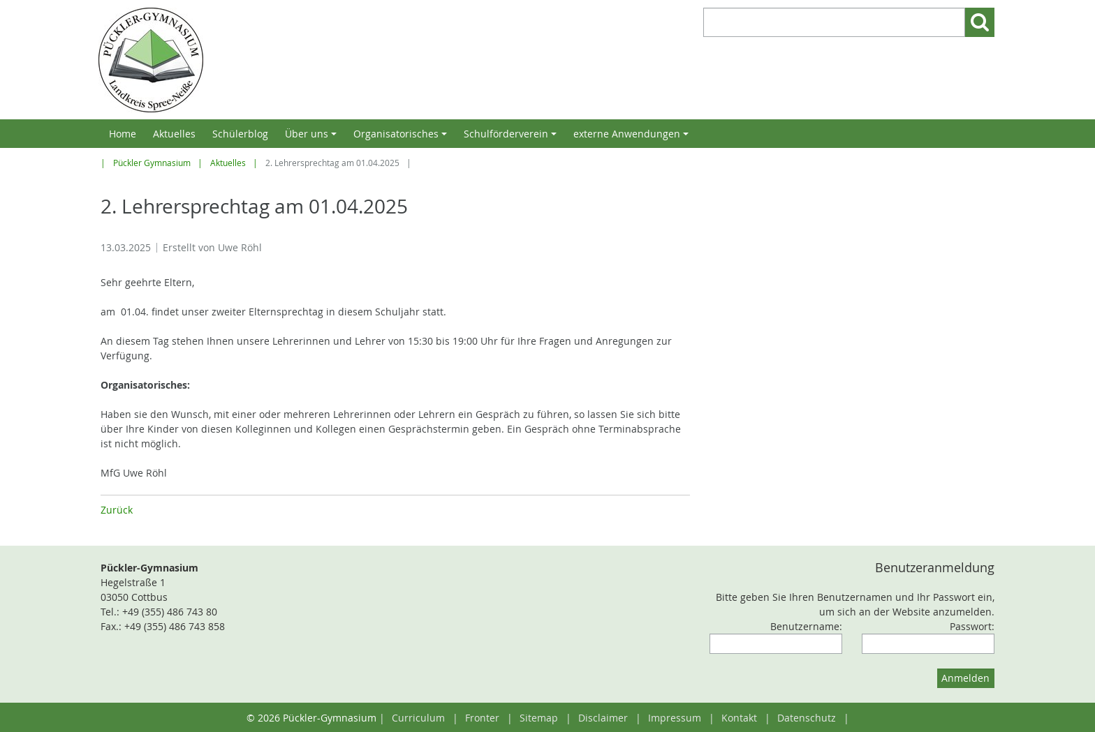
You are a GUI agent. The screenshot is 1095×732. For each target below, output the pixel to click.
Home (122, 133)
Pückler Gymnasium (152, 163)
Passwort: (972, 626)
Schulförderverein (512, 137)
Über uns (313, 137)
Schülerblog (240, 133)
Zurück (117, 509)
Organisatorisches (402, 137)
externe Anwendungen (633, 137)
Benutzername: (806, 626)
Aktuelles (174, 133)
